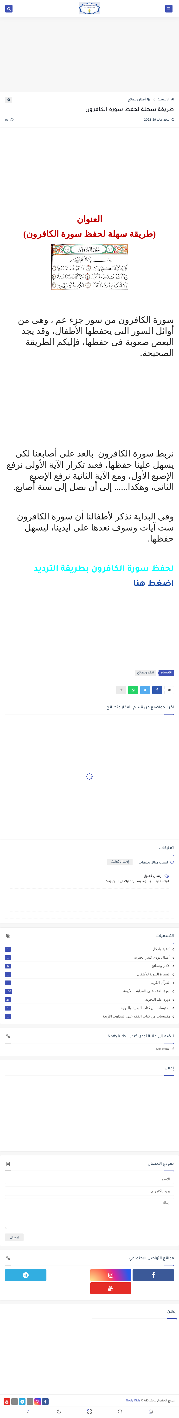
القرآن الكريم (87, 982)
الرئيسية (166, 100)
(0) (9, 120)
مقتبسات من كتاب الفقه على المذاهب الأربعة (87, 1016)
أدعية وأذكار (87, 949)
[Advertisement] (89, 54)
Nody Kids (133, 1401)
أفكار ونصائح (139, 100)
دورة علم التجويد (87, 999)
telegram (162, 1049)
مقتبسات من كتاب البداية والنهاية (87, 1008)
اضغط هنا (153, 584)
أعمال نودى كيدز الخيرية (87, 957)
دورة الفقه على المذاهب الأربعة (87, 991)
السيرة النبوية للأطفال (87, 974)
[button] (157, 690)
